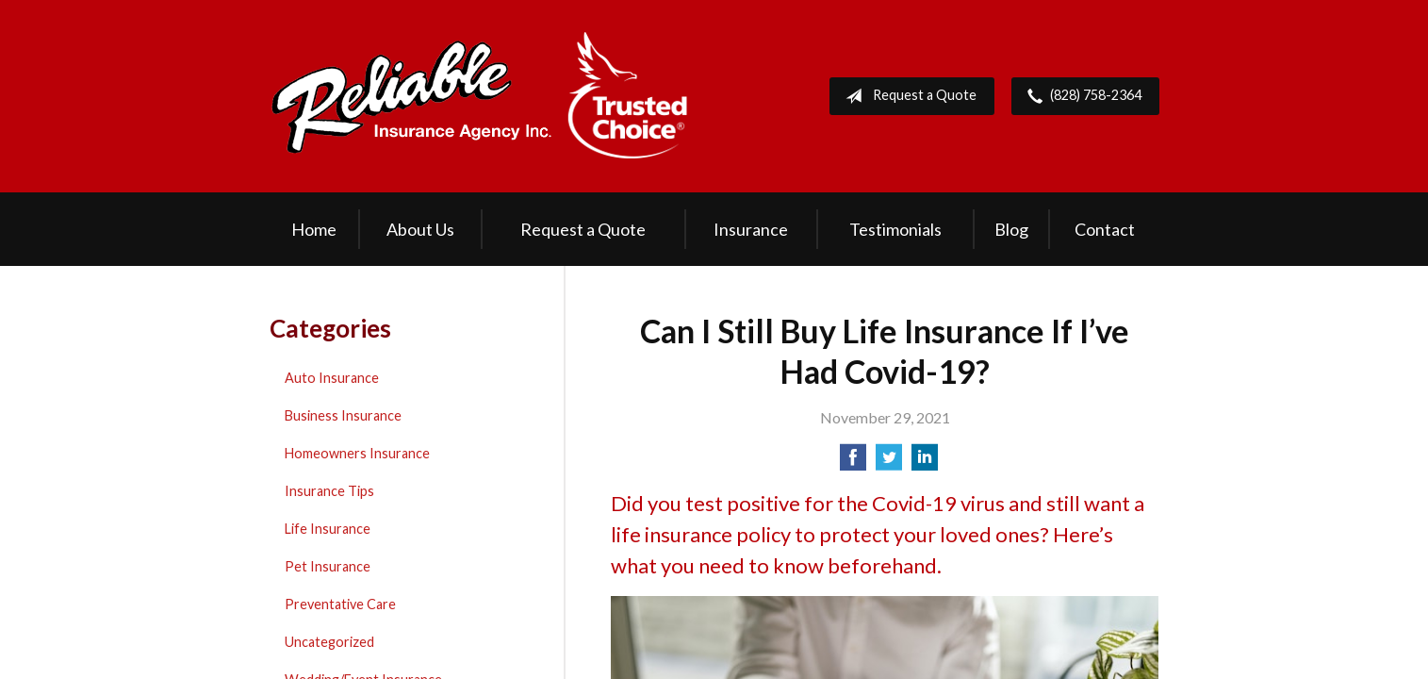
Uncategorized (329, 642)
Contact (1105, 229)
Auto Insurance (332, 378)
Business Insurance (343, 415)
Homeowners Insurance (357, 453)
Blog (1011, 229)
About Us (420, 229)
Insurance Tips (329, 491)
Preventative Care (340, 604)
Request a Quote (907, 96)
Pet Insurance (327, 566)
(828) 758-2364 (1080, 96)
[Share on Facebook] (853, 463)
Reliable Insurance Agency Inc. (480, 96)
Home (313, 229)
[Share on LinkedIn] (924, 463)
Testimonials (895, 229)
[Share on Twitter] (889, 463)
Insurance (751, 229)
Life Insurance (327, 529)
